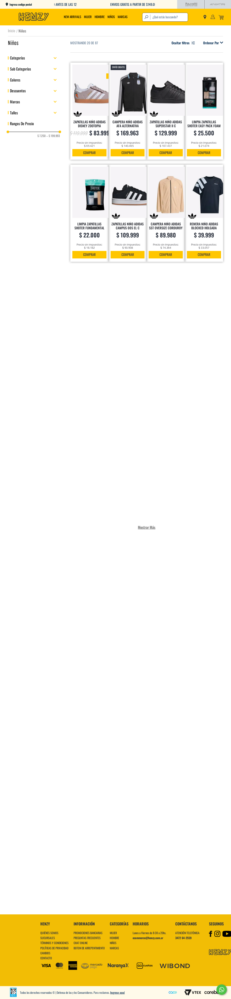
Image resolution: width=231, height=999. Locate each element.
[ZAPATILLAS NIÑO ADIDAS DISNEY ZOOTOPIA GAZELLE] (89, 111)
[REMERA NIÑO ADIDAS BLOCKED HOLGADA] (204, 213)
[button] (34, 58)
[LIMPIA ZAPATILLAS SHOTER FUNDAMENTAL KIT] (89, 213)
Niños (22, 30)
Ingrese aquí (117, 992)
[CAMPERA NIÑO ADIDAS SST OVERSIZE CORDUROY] (166, 213)
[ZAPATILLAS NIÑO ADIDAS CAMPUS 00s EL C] (128, 213)
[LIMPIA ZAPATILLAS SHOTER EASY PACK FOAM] (204, 111)
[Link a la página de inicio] (11, 31)
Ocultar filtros (183, 43)
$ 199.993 (53, 135)
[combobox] (165, 17)
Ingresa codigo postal (21, 4)
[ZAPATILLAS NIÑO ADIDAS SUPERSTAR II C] (166, 111)
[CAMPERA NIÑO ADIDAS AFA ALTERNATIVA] (128, 111)
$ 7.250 (41, 135)
